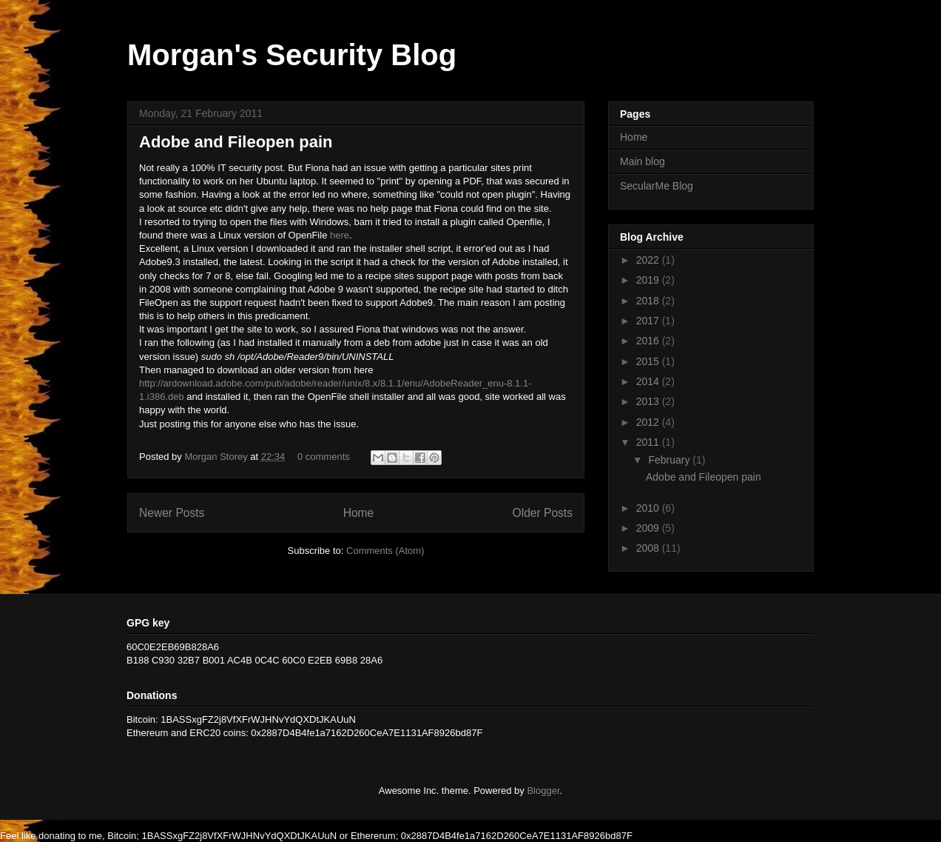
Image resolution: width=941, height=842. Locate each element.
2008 (649, 548)
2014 (649, 381)
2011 (649, 442)
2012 (649, 422)
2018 (649, 301)
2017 (649, 321)
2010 (649, 508)
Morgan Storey (217, 456)
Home (358, 513)
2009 (649, 528)
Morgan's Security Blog (291, 55)
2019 (649, 280)
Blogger (543, 790)
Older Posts (543, 513)
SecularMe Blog (656, 186)
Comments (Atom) (385, 550)
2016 (649, 341)
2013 (649, 401)
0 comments (323, 456)
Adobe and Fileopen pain (236, 142)
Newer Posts (171, 513)
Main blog (642, 161)
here (339, 235)
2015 (649, 361)
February (670, 460)
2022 (649, 260)
